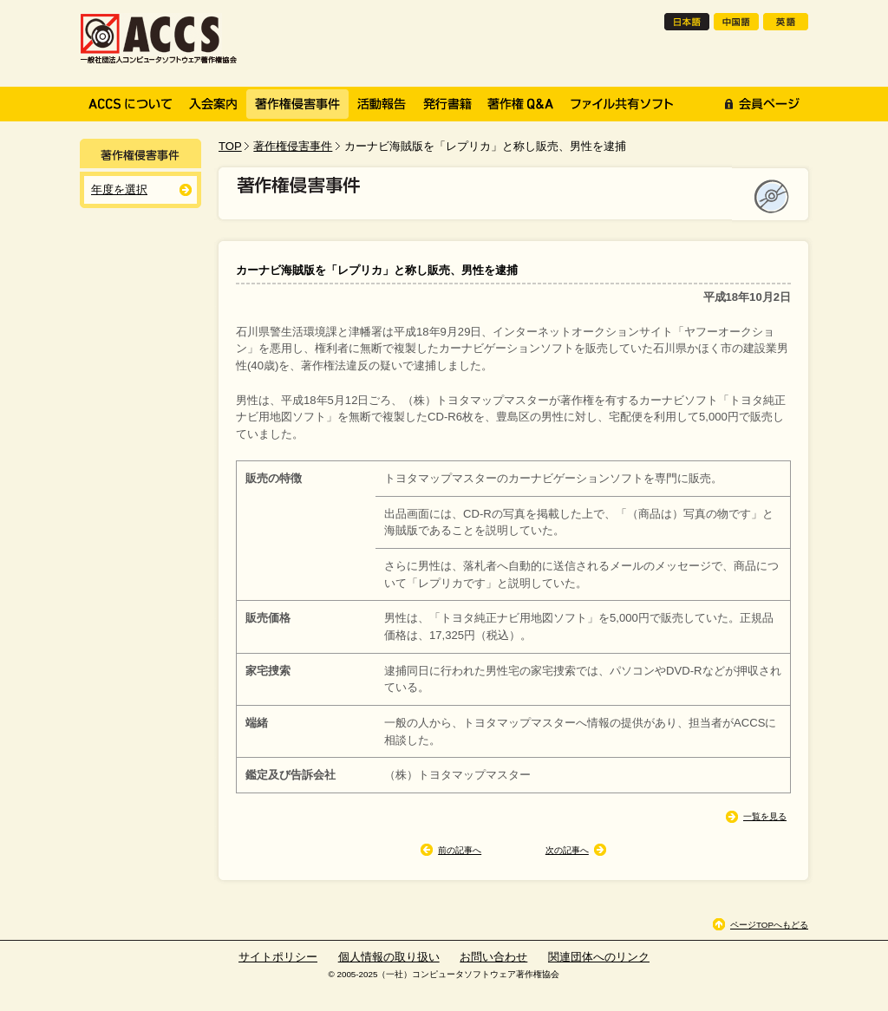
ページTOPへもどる (769, 924)
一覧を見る (765, 816)
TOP (230, 146)
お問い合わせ (493, 956)
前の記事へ (459, 850)
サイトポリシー (277, 956)
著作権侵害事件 (292, 146)
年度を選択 (119, 189)
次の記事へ (567, 850)
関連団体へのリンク (599, 956)
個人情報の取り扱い (389, 956)
